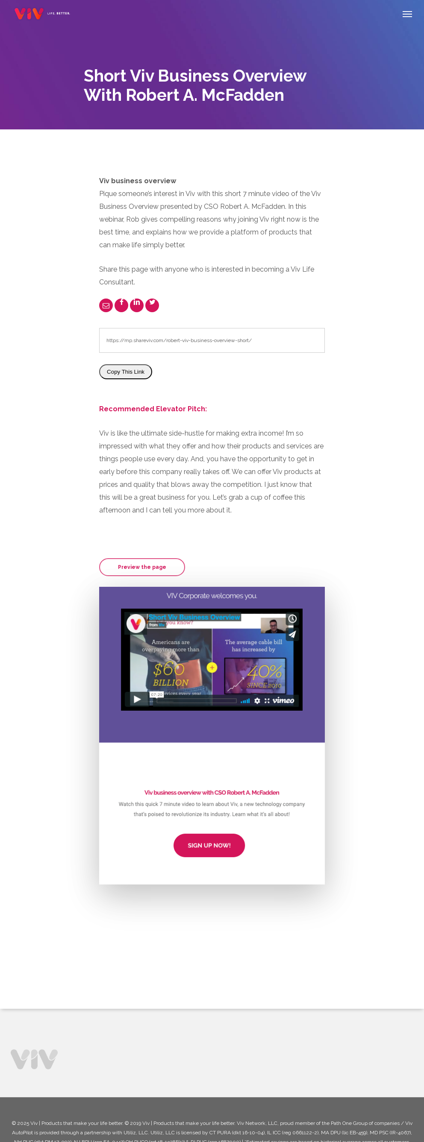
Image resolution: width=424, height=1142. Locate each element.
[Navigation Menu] (407, 13)
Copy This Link (125, 372)
